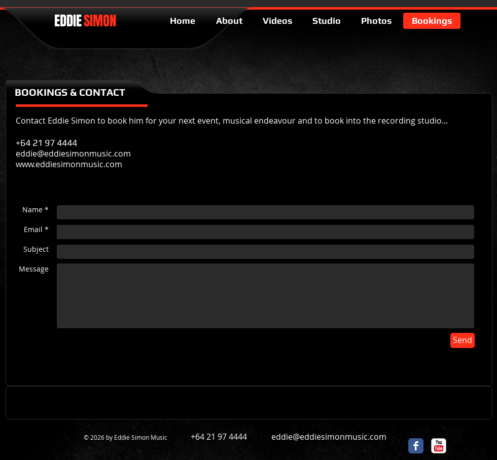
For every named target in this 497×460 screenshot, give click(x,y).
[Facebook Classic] (415, 445)
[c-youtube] (438, 445)
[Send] (462, 340)
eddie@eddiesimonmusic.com (328, 436)
